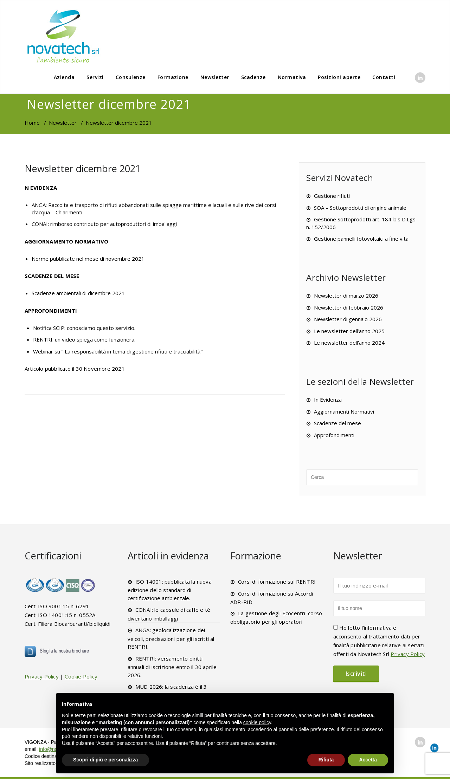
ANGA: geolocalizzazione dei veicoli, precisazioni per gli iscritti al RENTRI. (171, 638)
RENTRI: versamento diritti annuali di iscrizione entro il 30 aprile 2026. (172, 667)
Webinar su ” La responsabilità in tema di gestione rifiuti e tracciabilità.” (118, 351)
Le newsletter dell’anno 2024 (349, 342)
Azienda (64, 77)
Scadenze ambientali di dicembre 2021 (78, 293)
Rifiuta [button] (326, 759)
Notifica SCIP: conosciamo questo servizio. (84, 327)
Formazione (173, 77)
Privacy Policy (42, 676)
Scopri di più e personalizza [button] (105, 759)
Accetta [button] (368, 759)
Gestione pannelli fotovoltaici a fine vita (361, 238)
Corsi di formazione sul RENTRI (277, 581)
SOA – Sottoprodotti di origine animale (360, 207)
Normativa (292, 77)
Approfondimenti (334, 435)
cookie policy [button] (257, 722)
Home (32, 122)
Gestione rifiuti (332, 195)
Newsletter (214, 77)
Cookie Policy (81, 676)
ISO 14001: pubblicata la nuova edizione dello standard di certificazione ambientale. (170, 590)
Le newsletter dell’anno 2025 (349, 331)
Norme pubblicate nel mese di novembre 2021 (88, 258)
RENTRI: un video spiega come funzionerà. (84, 339)
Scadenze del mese (337, 423)
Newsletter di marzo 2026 (346, 295)
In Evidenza (328, 399)
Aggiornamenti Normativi (344, 411)
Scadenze (253, 77)
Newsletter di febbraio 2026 (348, 307)
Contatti (383, 77)
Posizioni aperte (339, 77)
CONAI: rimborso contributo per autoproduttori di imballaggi (104, 223)
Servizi (95, 77)
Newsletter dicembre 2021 (83, 168)
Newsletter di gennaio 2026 (348, 319)
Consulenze (131, 77)
